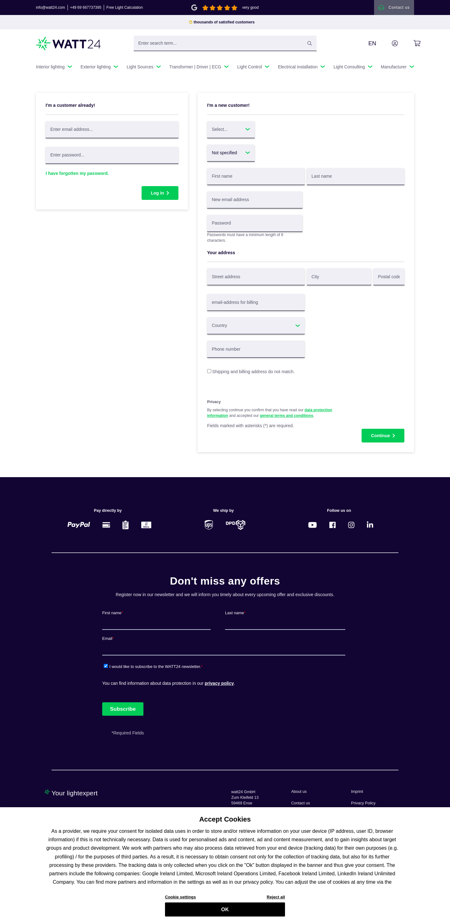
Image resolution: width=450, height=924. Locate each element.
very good (250, 7)
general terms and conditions (286, 415)
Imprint (357, 791)
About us (299, 791)
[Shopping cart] (409, 43)
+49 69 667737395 (85, 7)
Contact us (300, 803)
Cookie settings (180, 902)
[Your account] (388, 43)
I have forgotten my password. (77, 173)
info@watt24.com (50, 7)
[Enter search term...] (225, 43)
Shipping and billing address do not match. (253, 371)
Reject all (276, 902)
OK (225, 915)
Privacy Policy (363, 803)
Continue (380, 435)
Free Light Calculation (124, 7)
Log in (157, 192)
